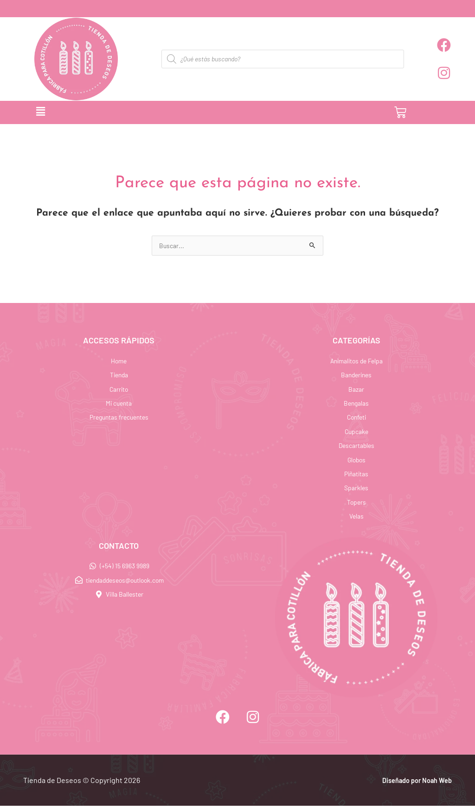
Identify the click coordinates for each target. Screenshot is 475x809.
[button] (158, 112)
